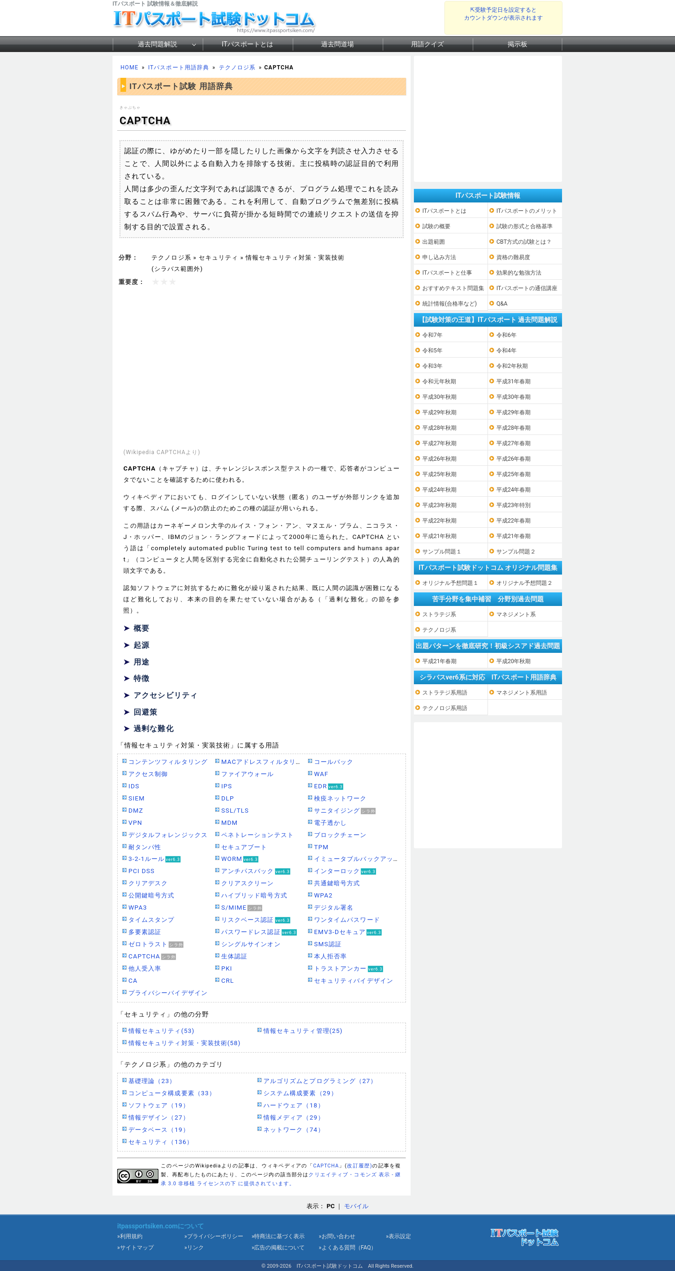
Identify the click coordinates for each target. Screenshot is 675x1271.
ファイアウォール (247, 774)
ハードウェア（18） (293, 1105)
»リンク (194, 1247)
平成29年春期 (513, 412)
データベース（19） (158, 1129)
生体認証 (234, 956)
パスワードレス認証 (251, 931)
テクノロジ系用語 (444, 708)
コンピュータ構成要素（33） (172, 1093)
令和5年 (432, 350)
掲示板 (517, 44)
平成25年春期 (513, 474)
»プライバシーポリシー (213, 1236)
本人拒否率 (330, 956)
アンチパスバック (247, 871)
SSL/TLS (235, 810)
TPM (321, 847)
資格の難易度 (513, 257)
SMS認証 (328, 944)
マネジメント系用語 (521, 692)
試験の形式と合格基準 (524, 226)
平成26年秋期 (439, 459)
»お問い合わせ (337, 1236)
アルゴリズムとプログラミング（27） (320, 1080)
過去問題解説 (157, 44)
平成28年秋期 (439, 428)
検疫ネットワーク (340, 798)
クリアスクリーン (247, 883)
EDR (320, 786)
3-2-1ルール (146, 858)
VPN (135, 822)
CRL (227, 980)
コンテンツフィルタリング (168, 761)
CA (132, 980)
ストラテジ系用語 (444, 692)
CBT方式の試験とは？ (524, 242)
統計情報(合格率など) (449, 303)
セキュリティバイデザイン (353, 980)
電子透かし (330, 822)
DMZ (135, 810)
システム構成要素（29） (300, 1093)
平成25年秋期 (439, 474)
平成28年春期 (513, 428)
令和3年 (432, 366)
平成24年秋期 (439, 489)
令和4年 (506, 350)
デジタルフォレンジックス (168, 834)
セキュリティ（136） (160, 1141)
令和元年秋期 (439, 381)
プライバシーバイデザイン (168, 992)
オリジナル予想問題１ (450, 583)
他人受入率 (144, 968)
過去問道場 (337, 44)
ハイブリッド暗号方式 (254, 895)
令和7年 (432, 335)
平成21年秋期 (439, 536)
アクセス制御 (148, 774)
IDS (133, 786)
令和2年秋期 (512, 366)
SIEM (136, 798)
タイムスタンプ (151, 919)
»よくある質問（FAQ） (347, 1247)
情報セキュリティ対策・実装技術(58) (184, 1043)
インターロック (337, 871)
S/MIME (234, 907)
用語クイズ (427, 44)
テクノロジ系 (237, 67)
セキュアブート (244, 847)
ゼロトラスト (148, 944)
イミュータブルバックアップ (357, 858)
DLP (227, 798)
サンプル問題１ (442, 551)
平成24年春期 (513, 489)
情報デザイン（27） (158, 1117)
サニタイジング (337, 810)
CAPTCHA (144, 956)
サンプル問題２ (516, 551)
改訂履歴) (359, 1166)
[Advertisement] (261, 368)
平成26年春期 (513, 459)
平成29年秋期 (439, 412)
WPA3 (137, 907)
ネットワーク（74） (293, 1129)
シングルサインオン (251, 944)
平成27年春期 (513, 443)
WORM (231, 858)
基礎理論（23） (152, 1080)
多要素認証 (144, 931)
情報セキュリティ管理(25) (303, 1030)
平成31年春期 (513, 381)
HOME (129, 67)
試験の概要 (436, 226)
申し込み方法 (439, 257)
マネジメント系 (516, 614)
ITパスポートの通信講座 (526, 288)
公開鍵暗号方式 (151, 895)
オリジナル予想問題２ (524, 583)
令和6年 (506, 335)
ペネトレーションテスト (257, 834)
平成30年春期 (513, 397)
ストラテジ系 (439, 614)
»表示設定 (398, 1236)
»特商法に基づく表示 (278, 1236)
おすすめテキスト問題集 (453, 288)
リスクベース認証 (247, 919)
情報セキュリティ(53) (161, 1030)
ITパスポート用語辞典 (178, 67)
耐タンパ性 (144, 847)
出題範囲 (433, 242)
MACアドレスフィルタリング (265, 761)
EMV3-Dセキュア (340, 931)
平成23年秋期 (439, 505)
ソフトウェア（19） (158, 1105)
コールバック (333, 761)
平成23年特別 (513, 505)
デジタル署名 (333, 907)
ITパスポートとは (247, 44)
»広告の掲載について (278, 1247)
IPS (226, 786)
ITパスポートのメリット (526, 211)
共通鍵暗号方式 (337, 883)
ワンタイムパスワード (347, 919)
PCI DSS (141, 871)
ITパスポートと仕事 (447, 272)
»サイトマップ (135, 1247)
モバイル (356, 1206)
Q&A (502, 303)
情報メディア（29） (293, 1117)
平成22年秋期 (439, 520)
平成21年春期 (513, 536)
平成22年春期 (513, 520)
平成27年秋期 (439, 443)
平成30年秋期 (439, 397)
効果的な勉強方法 (518, 272)
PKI (226, 968)
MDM (229, 822)
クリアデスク (148, 883)
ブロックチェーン (340, 834)
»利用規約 (129, 1236)
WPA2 (323, 895)
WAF (321, 774)
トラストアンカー (340, 968)
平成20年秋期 (513, 661)
